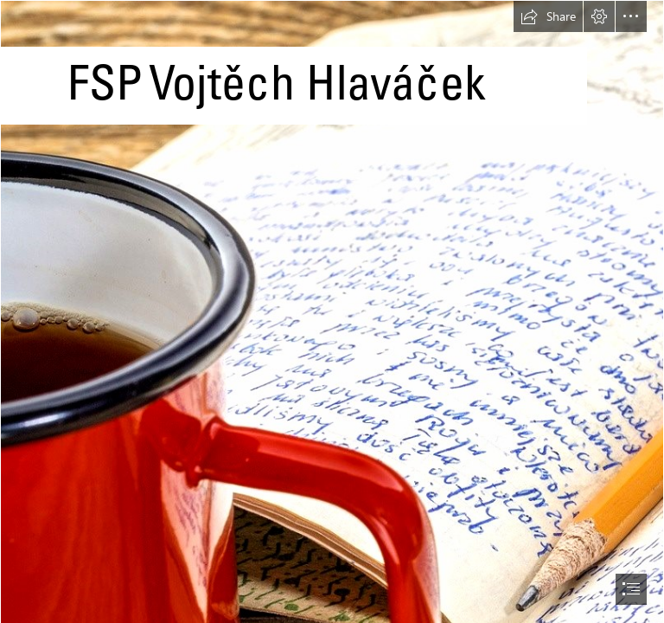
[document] (332, 311)
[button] (548, 16)
